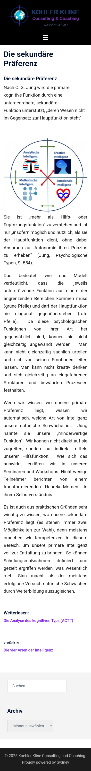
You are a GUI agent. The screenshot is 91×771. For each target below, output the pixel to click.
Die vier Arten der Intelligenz (28, 650)
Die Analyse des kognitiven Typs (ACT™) (38, 620)
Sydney (63, 762)
